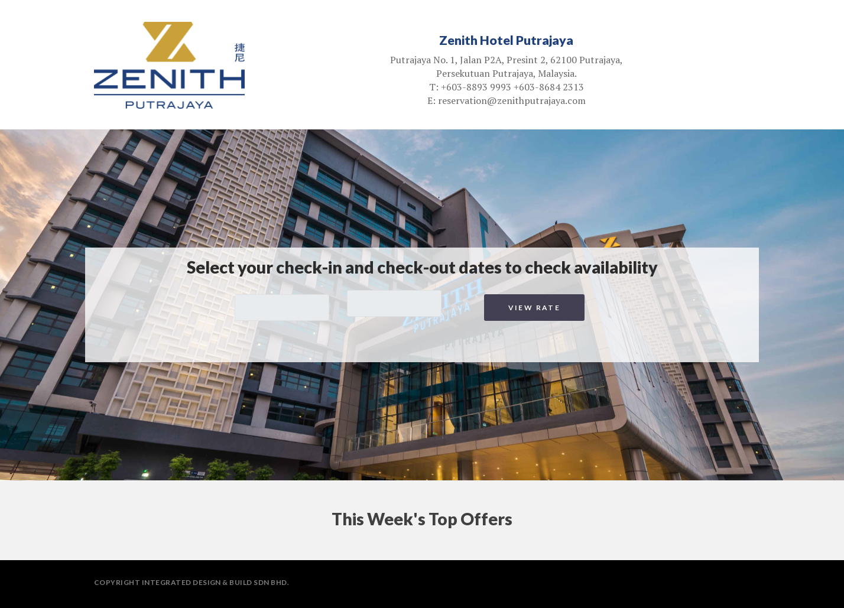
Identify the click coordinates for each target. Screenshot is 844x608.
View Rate (534, 307)
